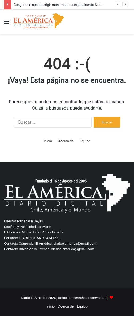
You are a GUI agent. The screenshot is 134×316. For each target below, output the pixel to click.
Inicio (48, 141)
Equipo (85, 141)
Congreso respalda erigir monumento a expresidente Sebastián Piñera (67, 5)
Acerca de (66, 141)
